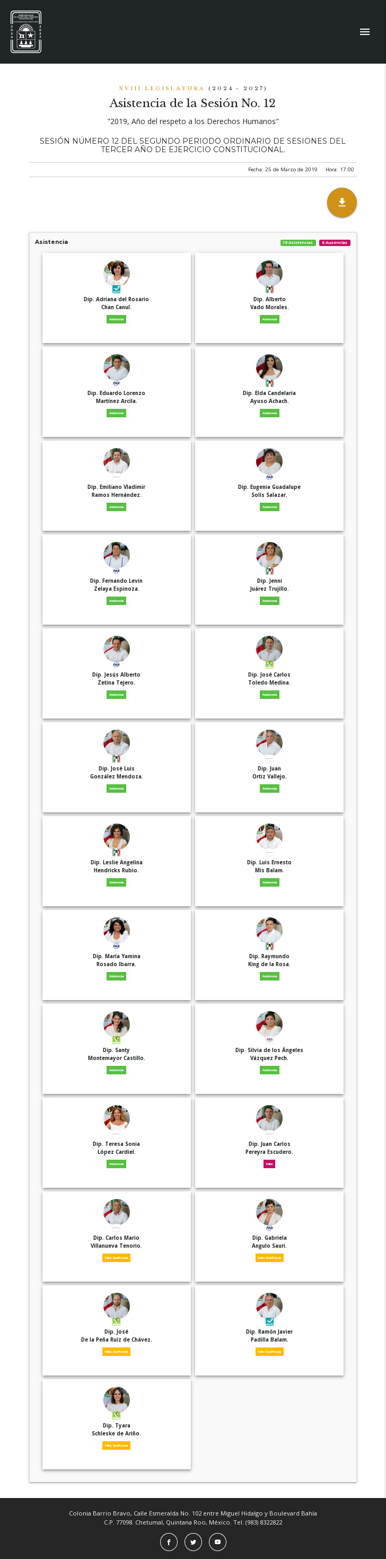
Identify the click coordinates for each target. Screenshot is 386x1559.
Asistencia (193, 242)
